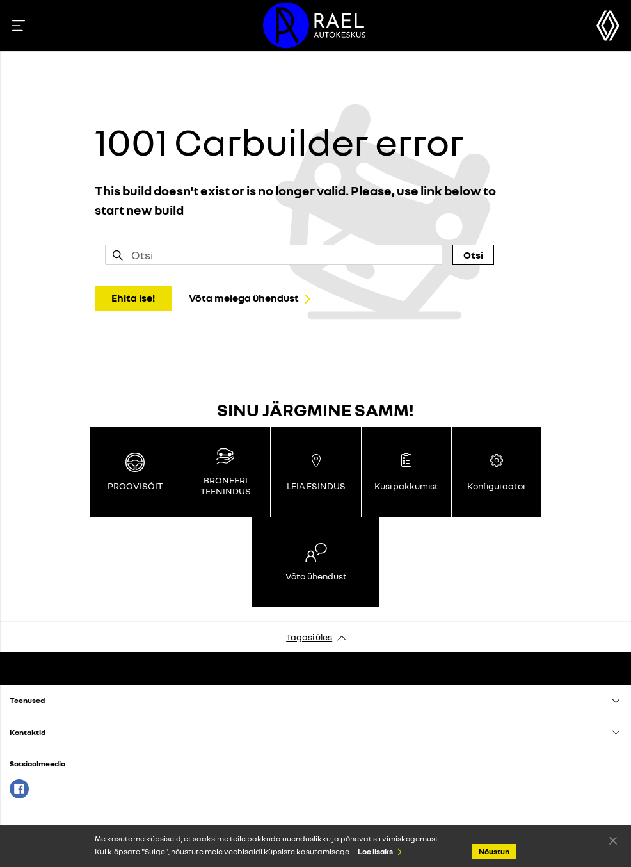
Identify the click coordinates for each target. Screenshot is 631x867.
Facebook (19, 788)
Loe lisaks (375, 851)
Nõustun (613, 840)
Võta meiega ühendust (244, 297)
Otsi (473, 254)
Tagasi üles (309, 636)
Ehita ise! (133, 297)
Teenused (27, 700)
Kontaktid (27, 732)
